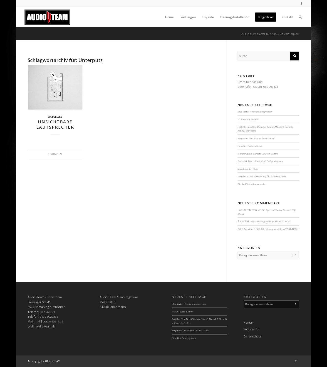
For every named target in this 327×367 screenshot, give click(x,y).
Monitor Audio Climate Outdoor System (258, 153)
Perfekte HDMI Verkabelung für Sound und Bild (262, 176)
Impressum (251, 329)
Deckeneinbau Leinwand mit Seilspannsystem (260, 161)
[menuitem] (169, 17)
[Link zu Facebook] (301, 3)
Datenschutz (252, 336)
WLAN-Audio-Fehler (248, 119)
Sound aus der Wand (248, 168)
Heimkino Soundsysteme (250, 146)
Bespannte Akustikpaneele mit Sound (256, 138)
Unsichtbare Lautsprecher (55, 124)
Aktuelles (55, 116)
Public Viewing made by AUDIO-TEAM (270, 221)
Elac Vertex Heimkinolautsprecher (255, 111)
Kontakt (249, 322)
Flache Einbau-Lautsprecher (252, 184)
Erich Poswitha (245, 229)
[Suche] (300, 17)
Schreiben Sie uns (250, 82)
